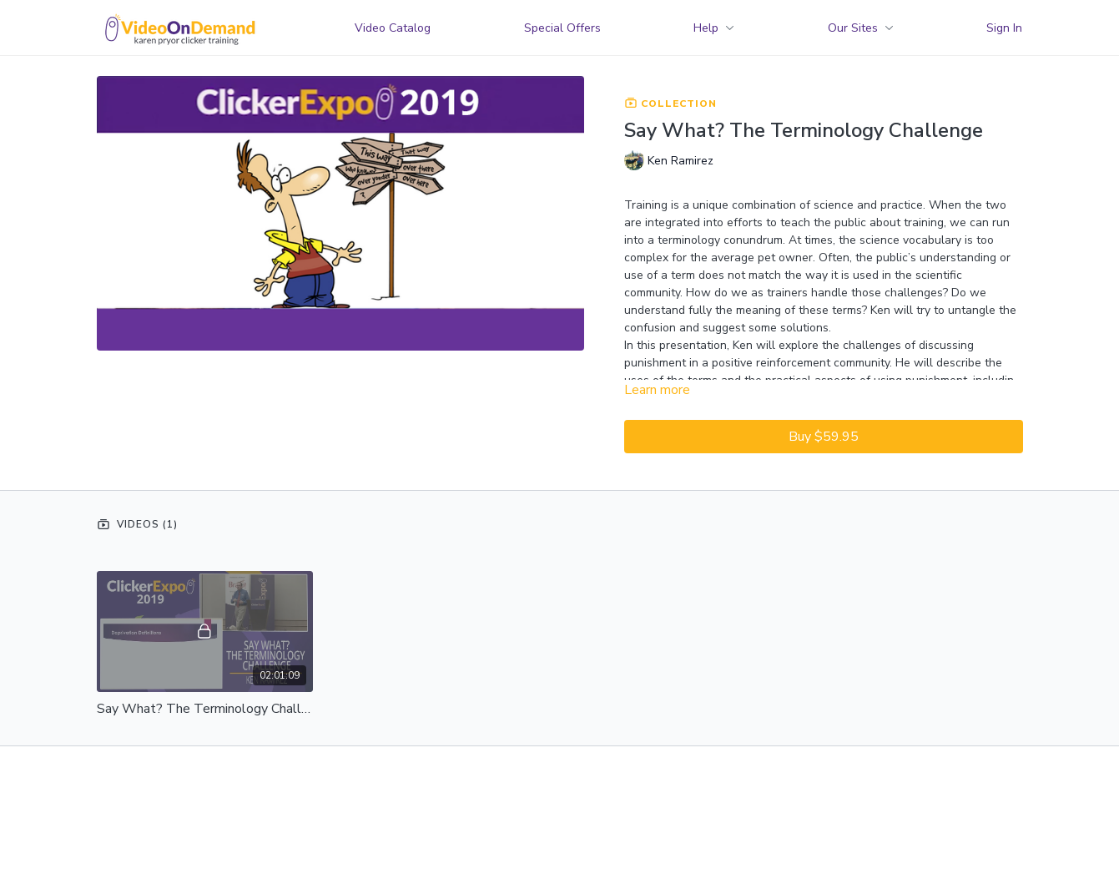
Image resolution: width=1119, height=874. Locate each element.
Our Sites (861, 28)
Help (713, 28)
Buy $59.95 (824, 436)
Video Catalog (393, 28)
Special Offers (562, 28)
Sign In (1004, 28)
